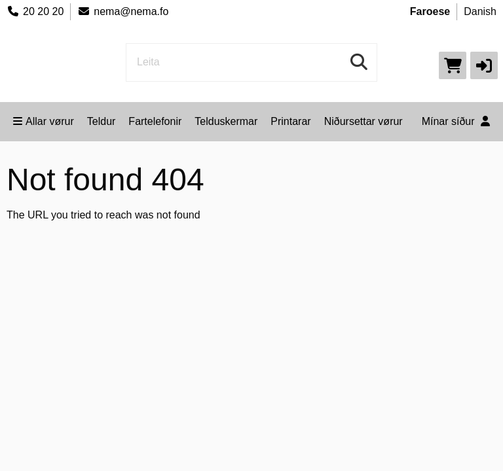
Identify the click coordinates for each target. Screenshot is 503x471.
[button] (484, 65)
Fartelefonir (154, 121)
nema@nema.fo (122, 11)
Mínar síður (456, 121)
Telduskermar (226, 121)
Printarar (290, 121)
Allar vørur (43, 121)
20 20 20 (35, 11)
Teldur (101, 121)
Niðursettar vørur (363, 121)
